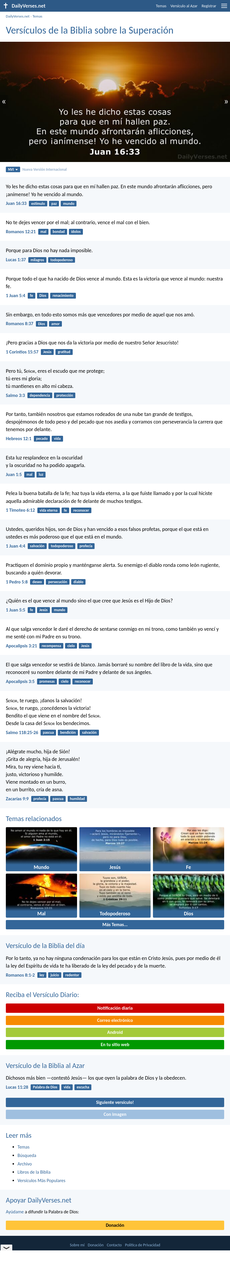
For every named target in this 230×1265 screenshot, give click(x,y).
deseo (37, 582)
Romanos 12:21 (21, 231)
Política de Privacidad (142, 1245)
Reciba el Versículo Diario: (42, 994)
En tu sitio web (115, 1044)
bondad (59, 231)
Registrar (209, 6)
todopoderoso (61, 260)
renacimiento (63, 295)
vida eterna (49, 510)
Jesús (47, 352)
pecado (42, 438)
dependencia (39, 395)
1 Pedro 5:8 (17, 582)
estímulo (38, 203)
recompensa (51, 646)
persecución (57, 582)
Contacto (114, 1245)
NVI (13, 169)
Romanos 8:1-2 (20, 975)
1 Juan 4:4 (15, 546)
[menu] (224, 8)
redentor (72, 975)
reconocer (81, 510)
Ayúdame (15, 1212)
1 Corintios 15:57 (22, 352)
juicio (54, 975)
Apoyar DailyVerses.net (39, 1200)
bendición (68, 732)
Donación (115, 1225)
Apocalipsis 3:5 (20, 681)
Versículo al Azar (184, 6)
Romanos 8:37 (19, 323)
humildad (77, 799)
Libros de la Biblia (34, 1172)
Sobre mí (77, 1245)
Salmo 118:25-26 (22, 732)
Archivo (25, 1164)
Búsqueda (27, 1155)
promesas (47, 681)
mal (43, 231)
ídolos (76, 231)
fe (31, 295)
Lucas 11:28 (17, 1087)
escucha (83, 1087)
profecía (85, 546)
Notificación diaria (115, 1008)
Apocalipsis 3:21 (21, 646)
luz (41, 474)
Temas (161, 6)
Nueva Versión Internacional (44, 169)
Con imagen (115, 1114)
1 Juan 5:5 (15, 610)
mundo (68, 203)
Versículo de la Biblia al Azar (45, 1065)
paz (54, 203)
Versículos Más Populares (41, 1180)
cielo (71, 646)
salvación (37, 546)
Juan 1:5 (14, 474)
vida (57, 438)
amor (55, 324)
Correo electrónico (115, 1020)
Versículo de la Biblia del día (45, 945)
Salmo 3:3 (15, 395)
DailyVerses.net (17, 16)
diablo (78, 582)
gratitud (64, 352)
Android (115, 1032)
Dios (42, 295)
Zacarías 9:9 (17, 798)
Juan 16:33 (16, 203)
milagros (37, 260)
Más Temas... (115, 924)
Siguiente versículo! (115, 1102)
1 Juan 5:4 (15, 295)
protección (64, 395)
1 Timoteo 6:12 (20, 510)
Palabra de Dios (45, 1087)
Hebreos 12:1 (19, 438)
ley (41, 975)
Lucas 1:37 (16, 259)
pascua (48, 732)
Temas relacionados (34, 818)
